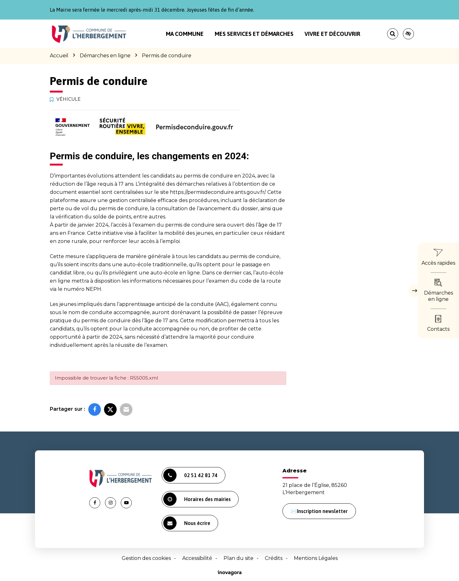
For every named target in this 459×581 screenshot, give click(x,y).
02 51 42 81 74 (190, 475)
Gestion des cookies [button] (146, 558)
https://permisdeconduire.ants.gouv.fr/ (217, 192)
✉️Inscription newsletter (319, 511)
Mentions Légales (316, 558)
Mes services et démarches (254, 34)
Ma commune (185, 34)
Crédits (273, 558)
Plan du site (238, 558)
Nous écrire (186, 523)
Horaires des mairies (197, 499)
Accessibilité (197, 558)
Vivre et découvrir (332, 34)
